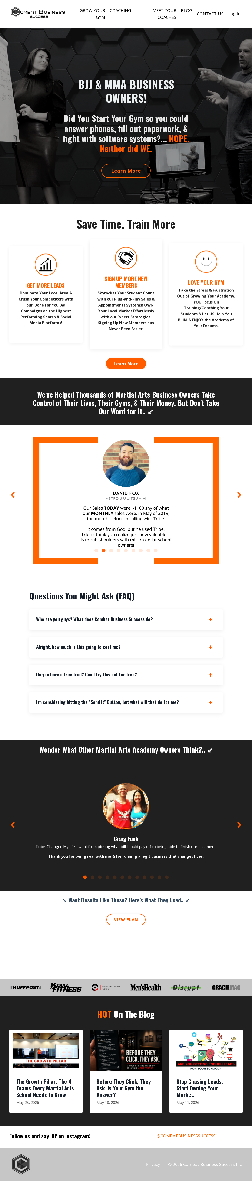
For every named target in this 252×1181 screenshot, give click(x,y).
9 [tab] (155, 550)
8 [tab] (148, 550)
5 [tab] (126, 550)
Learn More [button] (126, 170)
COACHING (120, 10)
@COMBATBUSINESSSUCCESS (186, 1136)
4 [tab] (118, 550)
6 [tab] (133, 550)
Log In (234, 13)
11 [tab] (159, 877)
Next (239, 494)
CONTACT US (210, 13)
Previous (12, 494)
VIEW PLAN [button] (126, 919)
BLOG (186, 10)
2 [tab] (103, 550)
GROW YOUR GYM (92, 14)
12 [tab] (167, 877)
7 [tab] (141, 550)
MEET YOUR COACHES (164, 14)
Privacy (153, 1164)
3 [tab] (111, 550)
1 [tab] (96, 550)
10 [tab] (152, 877)
